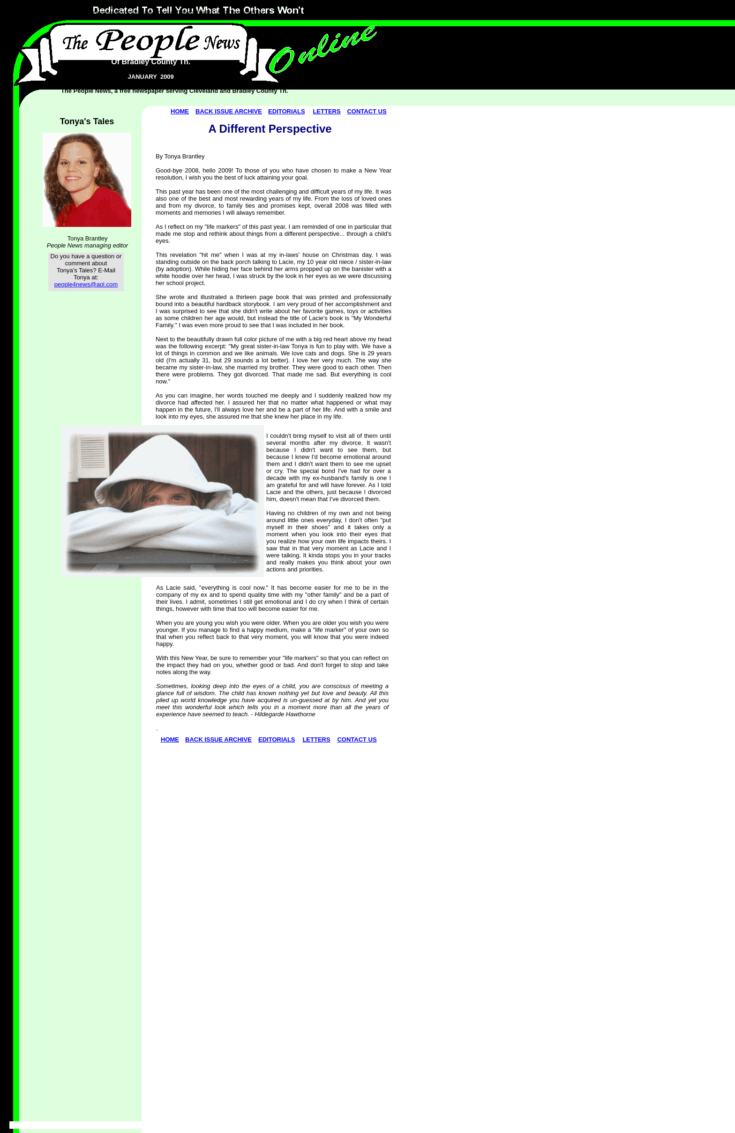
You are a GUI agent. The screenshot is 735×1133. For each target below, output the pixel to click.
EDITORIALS (286, 111)
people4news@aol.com (86, 284)
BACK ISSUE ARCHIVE (228, 111)
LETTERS (326, 111)
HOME (180, 111)
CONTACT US (366, 111)
